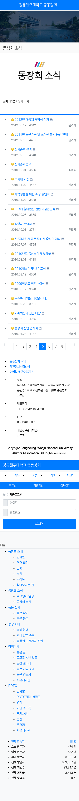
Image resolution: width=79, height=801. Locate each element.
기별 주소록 (24, 708)
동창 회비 (14, 624)
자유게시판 (23, 680)
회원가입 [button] (38, 485)
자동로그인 (16, 494)
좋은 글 (21, 652)
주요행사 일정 (25, 596)
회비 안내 (22, 630)
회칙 (19, 574)
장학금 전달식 (21, 224)
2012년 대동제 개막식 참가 (30, 119)
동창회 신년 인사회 (24, 328)
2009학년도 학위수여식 (28, 283)
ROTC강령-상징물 (28, 697)
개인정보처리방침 (20, 366)
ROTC (12, 685)
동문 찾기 (14, 607)
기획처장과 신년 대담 (26, 313)
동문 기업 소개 (26, 669)
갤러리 (21, 725)
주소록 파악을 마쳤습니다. (29, 298)
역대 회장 (22, 562)
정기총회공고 (21, 164)
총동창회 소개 (18, 361)
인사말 (21, 557)
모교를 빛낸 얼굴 (27, 658)
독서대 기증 (20, 179)
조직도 (21, 579)
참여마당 (13, 646)
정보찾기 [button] (65, 485)
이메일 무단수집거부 (21, 371)
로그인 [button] (12, 485)
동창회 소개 (15, 551)
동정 (19, 719)
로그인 (40, 524)
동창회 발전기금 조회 (30, 641)
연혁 (19, 568)
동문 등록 (22, 618)
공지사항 (22, 713)
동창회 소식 (15, 590)
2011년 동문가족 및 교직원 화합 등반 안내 (39, 134)
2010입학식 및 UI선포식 (28, 269)
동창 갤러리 (24, 663)
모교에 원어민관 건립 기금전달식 (33, 209)
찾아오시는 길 (25, 585)
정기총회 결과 (21, 149)
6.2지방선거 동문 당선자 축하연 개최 (35, 239)
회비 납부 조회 (26, 635)
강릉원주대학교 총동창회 (38, 5)
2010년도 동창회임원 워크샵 (31, 254)
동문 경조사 (24, 674)
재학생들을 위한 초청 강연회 (30, 194)
